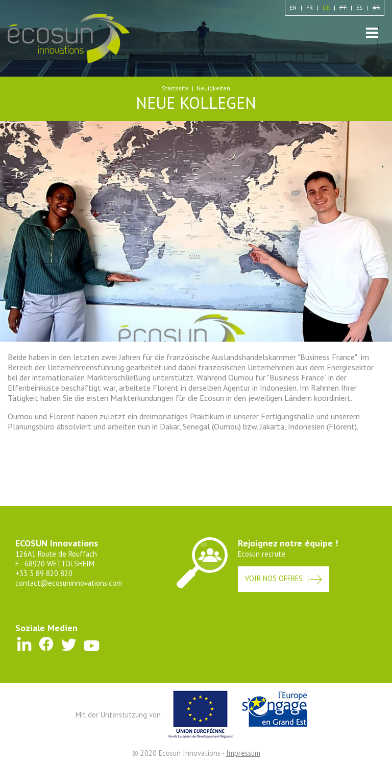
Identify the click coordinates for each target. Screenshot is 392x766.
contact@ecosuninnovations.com (68, 583)
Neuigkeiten (213, 88)
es (359, 7)
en (293, 7)
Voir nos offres (274, 578)
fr (309, 7)
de (326, 7)
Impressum (243, 753)
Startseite (175, 88)
